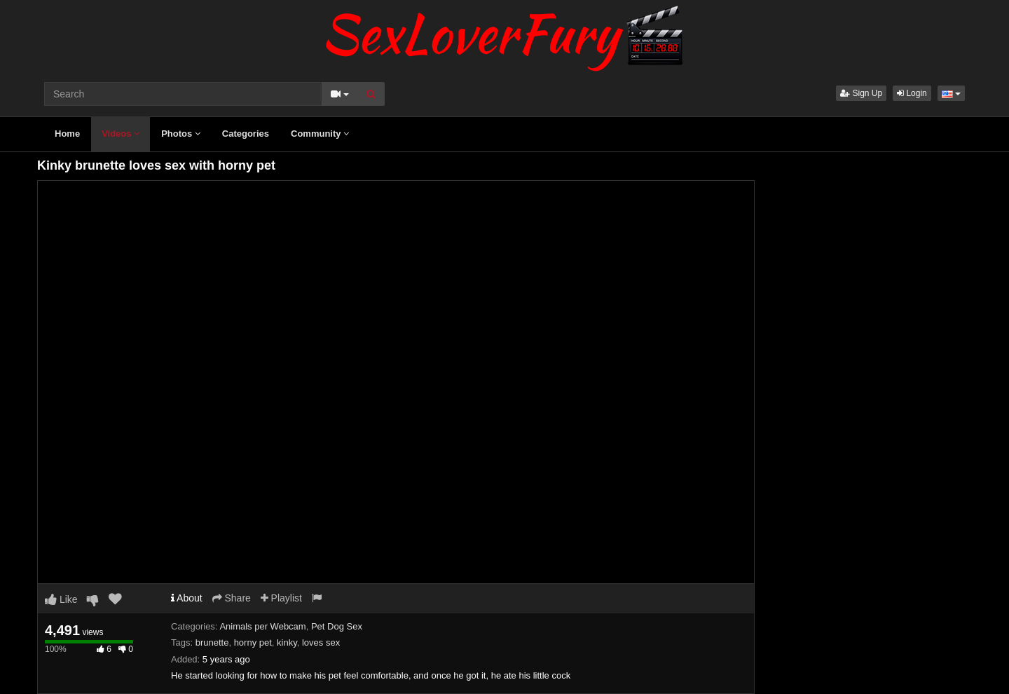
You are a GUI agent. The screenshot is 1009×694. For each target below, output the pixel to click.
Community (320, 133)
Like (61, 599)
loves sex (321, 642)
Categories (245, 133)
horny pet (253, 642)
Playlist (281, 598)
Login (912, 93)
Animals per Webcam (262, 626)
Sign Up (861, 93)
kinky (287, 642)
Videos (120, 133)
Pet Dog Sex (336, 626)
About (187, 598)
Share (231, 598)
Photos (180, 133)
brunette (212, 642)
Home (67, 133)
